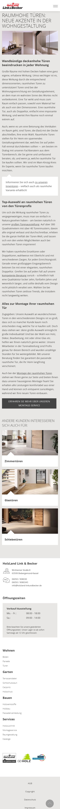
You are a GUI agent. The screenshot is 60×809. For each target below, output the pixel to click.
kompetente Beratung (14, 275)
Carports (7, 687)
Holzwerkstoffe (9, 704)
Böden (6, 657)
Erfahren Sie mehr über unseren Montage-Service (29, 403)
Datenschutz (30, 799)
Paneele (6, 661)
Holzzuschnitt (9, 725)
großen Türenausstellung (25, 224)
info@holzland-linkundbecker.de (27, 585)
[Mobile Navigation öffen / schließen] (54, 6)
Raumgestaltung (10, 734)
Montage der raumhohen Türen (34, 373)
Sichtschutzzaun (10, 682)
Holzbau (6, 708)
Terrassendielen (10, 678)
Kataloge (6, 739)
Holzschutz (8, 691)
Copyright (30, 791)
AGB (30, 783)
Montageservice (10, 730)
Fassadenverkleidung (12, 713)
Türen (5, 665)
